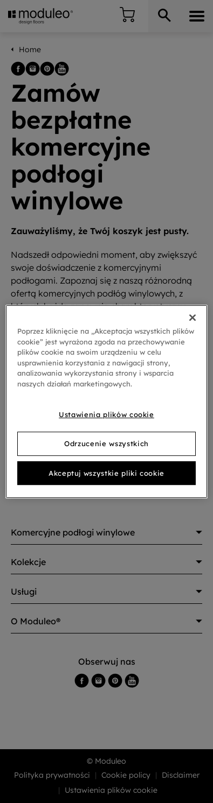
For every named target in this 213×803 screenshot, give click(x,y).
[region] (106, 401)
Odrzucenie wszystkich (106, 443)
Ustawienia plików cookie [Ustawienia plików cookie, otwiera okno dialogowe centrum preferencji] (106, 414)
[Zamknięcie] (192, 317)
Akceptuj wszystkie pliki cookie (106, 473)
